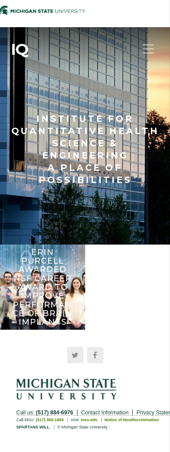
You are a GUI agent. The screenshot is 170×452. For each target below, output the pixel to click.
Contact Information (105, 412)
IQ (19, 49)
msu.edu (89, 420)
